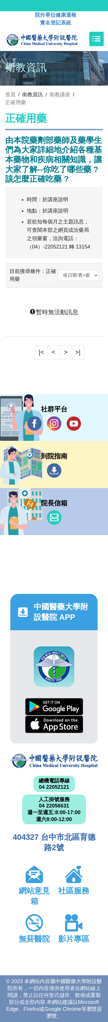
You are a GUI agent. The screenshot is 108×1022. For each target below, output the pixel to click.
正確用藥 (15, 102)
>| (77, 352)
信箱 (54, 517)
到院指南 (54, 470)
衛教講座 (60, 94)
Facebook (34, 423)
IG (54, 423)
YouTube (74, 423)
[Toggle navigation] (96, 39)
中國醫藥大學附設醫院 (54, 761)
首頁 (10, 94)
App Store (54, 724)
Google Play (54, 707)
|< (41, 352)
